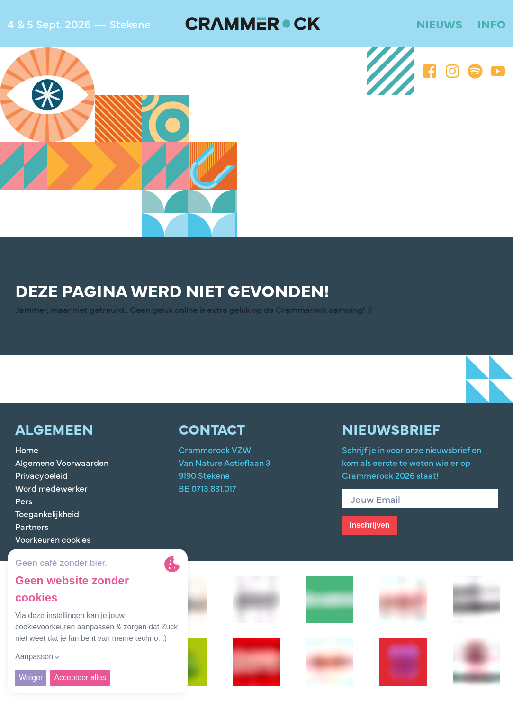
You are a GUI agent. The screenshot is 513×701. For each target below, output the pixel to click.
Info (491, 23)
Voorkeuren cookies (52, 539)
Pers (23, 501)
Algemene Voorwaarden (61, 462)
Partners (31, 526)
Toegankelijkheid (47, 513)
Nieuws (439, 23)
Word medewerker (51, 488)
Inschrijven (369, 525)
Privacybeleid (41, 475)
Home (26, 449)
